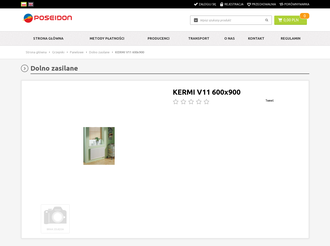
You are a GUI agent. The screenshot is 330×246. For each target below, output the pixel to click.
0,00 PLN (291, 20)
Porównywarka (296, 4)
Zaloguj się (207, 4)
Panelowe (77, 52)
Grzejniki (58, 52)
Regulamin (290, 38)
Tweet (269, 100)
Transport (198, 38)
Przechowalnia (264, 4)
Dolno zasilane (99, 52)
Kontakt (256, 38)
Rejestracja (233, 4)
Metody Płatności (107, 38)
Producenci (158, 38)
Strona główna (48, 38)
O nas (229, 38)
